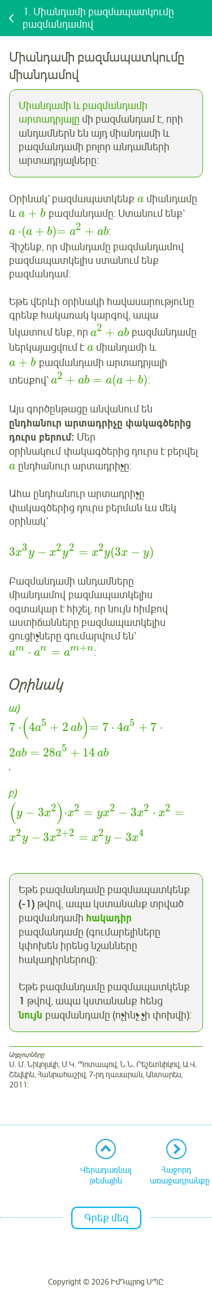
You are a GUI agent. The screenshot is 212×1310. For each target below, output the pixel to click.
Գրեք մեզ (106, 1218)
